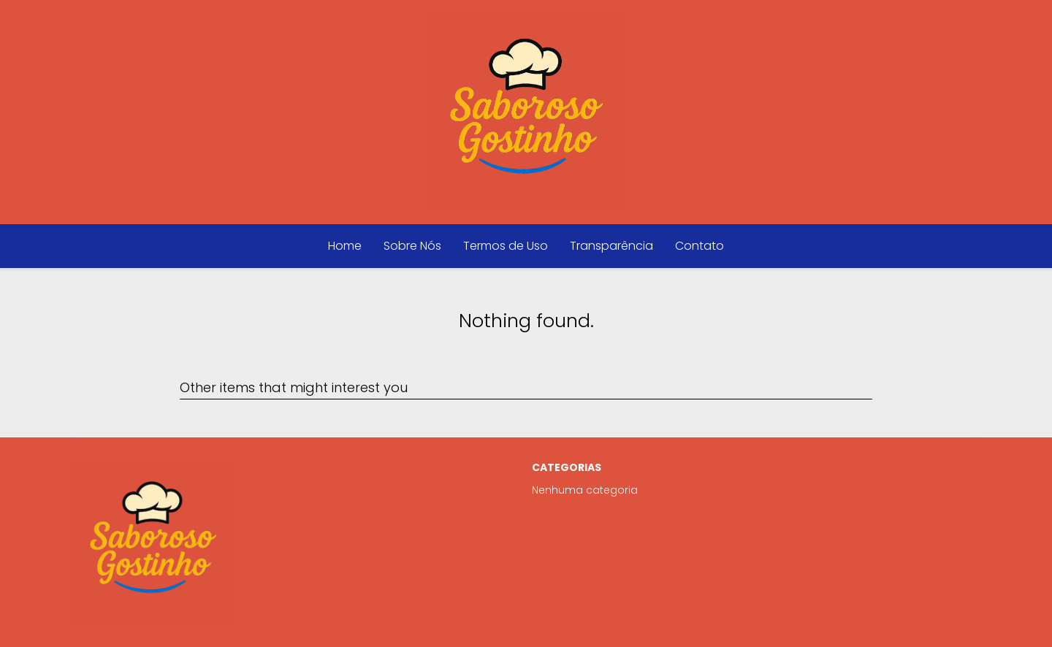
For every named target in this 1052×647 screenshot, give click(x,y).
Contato (699, 245)
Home (345, 245)
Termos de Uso (505, 245)
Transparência (611, 245)
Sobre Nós (412, 245)
